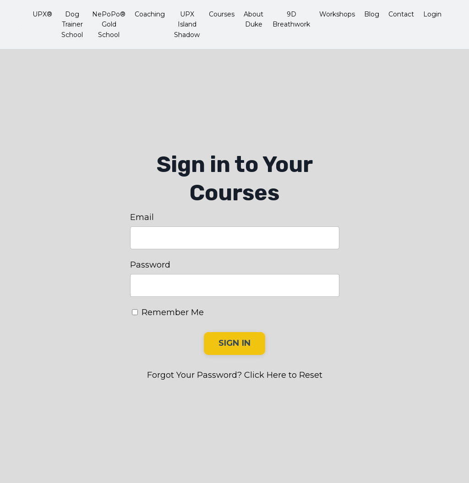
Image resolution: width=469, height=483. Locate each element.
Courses (221, 14)
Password (150, 265)
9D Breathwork (291, 19)
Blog (371, 14)
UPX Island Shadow (187, 24)
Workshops (337, 14)
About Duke (253, 19)
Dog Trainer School (72, 24)
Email (142, 217)
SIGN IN (234, 343)
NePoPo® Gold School (108, 24)
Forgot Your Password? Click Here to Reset (234, 375)
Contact (401, 14)
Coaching (150, 14)
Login (432, 14)
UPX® (42, 14)
